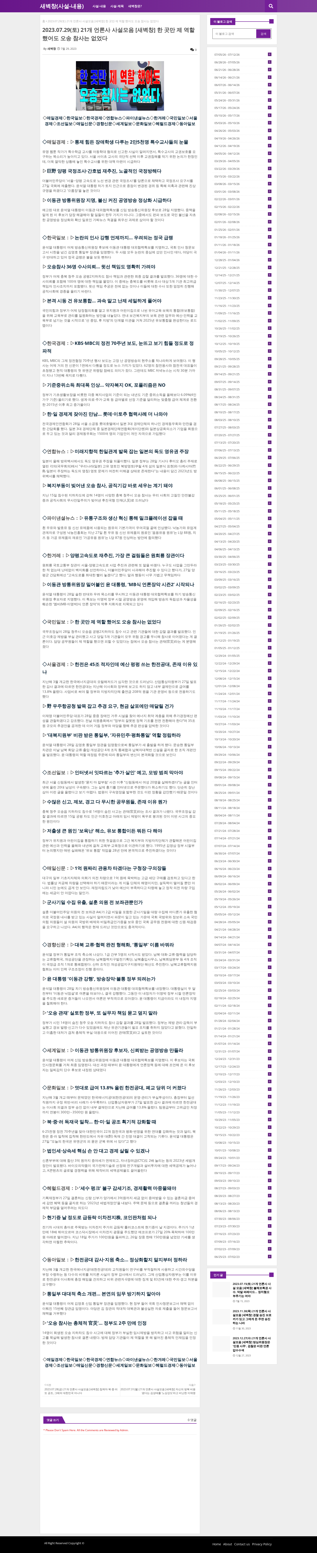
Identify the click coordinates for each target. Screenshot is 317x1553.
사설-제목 (117, 6)
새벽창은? (135, 6)
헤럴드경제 (165, 123)
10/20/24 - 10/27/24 (242, 732)
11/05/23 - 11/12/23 (242, 1112)
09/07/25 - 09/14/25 (242, 382)
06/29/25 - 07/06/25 (242, 458)
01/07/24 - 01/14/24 (242, 1044)
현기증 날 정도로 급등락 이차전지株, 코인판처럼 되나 (102, 1217)
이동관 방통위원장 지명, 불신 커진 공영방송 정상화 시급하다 (109, 200)
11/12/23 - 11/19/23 (242, 1105)
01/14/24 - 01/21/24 (242, 1036)
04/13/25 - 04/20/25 (242, 541)
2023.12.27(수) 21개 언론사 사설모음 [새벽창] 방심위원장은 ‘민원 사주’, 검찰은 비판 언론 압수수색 (252, 1344)
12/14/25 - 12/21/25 (242, 275)
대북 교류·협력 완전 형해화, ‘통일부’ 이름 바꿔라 (124, 945)
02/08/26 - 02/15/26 (242, 214)
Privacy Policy (262, 1544)
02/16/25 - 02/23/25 (242, 602)
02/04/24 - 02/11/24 (242, 1013)
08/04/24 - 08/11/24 (242, 815)
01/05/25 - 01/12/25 (242, 648)
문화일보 (144, 123)
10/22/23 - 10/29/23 (242, 1127)
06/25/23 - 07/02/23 (242, 1257)
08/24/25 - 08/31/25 (242, 397)
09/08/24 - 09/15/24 (242, 777)
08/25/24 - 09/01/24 (242, 793)
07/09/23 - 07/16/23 (242, 1242)
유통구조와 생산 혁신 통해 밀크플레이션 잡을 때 (133, 518)
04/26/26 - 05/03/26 (242, 131)
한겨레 (160, 118)
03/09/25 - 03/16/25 (242, 580)
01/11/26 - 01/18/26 (242, 245)
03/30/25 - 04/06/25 (242, 557)
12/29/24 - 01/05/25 (242, 656)
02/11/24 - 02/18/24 (242, 1006)
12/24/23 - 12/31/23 (242, 1059)
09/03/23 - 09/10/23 (242, 1181)
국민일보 (177, 118)
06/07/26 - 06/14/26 (242, 85)
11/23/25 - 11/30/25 (242, 298)
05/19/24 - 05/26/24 (242, 899)
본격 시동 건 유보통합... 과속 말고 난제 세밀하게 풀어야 (104, 301)
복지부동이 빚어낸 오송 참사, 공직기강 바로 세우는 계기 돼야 (110, 485)
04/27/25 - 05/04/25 (242, 526)
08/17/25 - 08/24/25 (242, 404)
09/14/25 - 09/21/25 (242, 374)
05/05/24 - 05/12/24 (242, 914)
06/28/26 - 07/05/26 (242, 62)
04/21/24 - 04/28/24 (242, 929)
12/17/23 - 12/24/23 (242, 1066)
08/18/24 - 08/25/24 (242, 800)
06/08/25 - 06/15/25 (242, 481)
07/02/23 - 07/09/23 (242, 1249)
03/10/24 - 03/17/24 (242, 975)
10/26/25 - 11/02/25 (242, 328)
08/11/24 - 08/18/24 (242, 808)
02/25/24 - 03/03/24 (242, 990)
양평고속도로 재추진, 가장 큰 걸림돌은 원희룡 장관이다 (127, 555)
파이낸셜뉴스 (138, 118)
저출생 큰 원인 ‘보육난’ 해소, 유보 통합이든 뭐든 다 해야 (104, 831)
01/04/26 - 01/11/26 (242, 252)
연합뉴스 (114, 118)
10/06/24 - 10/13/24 (242, 747)
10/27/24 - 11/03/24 (242, 724)
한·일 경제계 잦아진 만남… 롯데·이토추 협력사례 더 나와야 (107, 414)
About (227, 1544)
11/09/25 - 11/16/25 (242, 313)
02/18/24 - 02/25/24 (242, 998)
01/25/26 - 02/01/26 (242, 230)
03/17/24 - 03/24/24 (242, 967)
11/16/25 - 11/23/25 (242, 306)
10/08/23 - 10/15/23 (242, 1143)
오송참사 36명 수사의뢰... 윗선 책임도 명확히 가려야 (101, 266)
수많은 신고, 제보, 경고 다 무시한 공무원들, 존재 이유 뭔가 (107, 802)
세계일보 (124, 123)
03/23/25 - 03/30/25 (242, 564)
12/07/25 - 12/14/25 (242, 283)
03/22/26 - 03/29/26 (242, 169)
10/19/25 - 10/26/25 (242, 336)
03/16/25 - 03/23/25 (242, 572)
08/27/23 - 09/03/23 (242, 1188)
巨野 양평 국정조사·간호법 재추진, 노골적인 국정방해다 (104, 171)
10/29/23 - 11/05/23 (242, 1120)
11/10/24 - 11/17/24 (242, 709)
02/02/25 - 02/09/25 (242, 618)
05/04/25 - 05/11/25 (242, 519)
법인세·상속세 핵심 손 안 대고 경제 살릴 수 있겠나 (98, 1151)
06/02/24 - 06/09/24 (242, 884)
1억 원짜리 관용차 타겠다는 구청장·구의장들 (120, 868)
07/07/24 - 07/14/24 (242, 846)
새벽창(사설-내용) (62, 6)
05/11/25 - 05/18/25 (242, 511)
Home (216, 1544)
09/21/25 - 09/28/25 (242, 366)
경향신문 (104, 123)
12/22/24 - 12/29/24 (242, 663)
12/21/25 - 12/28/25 (242, 268)
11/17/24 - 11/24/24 (242, 701)
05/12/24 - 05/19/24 (242, 907)
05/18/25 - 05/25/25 (242, 503)
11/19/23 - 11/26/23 (242, 1097)
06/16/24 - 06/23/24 (242, 869)
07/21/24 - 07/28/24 (242, 831)
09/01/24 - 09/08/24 (242, 785)
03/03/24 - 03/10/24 (242, 983)
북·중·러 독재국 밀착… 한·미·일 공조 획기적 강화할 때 (101, 1122)
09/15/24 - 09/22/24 (242, 770)
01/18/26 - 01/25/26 (242, 237)
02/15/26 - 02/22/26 (242, 207)
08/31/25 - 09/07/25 (242, 389)
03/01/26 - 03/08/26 (242, 192)
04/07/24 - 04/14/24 (242, 945)
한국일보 (74, 118)
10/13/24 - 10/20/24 (242, 739)
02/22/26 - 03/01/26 (242, 199)
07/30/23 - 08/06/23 (242, 1219)
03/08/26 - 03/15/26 (242, 184)
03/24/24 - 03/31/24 (242, 960)
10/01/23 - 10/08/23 (242, 1150)
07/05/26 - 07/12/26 (242, 55)
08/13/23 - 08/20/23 (242, 1203)
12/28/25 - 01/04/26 (242, 260)
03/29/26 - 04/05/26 (242, 161)
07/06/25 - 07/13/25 (242, 450)
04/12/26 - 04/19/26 (242, 146)
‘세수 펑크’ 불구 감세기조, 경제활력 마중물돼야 (127, 1188)
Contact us (242, 1544)
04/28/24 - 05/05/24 (242, 922)
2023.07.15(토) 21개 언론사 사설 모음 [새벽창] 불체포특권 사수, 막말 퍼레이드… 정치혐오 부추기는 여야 (252, 1290)
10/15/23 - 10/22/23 (242, 1135)
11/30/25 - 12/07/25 (242, 290)
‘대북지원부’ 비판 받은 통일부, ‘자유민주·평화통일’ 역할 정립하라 (114, 735)
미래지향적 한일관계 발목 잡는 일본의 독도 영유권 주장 (132, 451)
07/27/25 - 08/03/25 (242, 427)
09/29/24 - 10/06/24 (242, 755)
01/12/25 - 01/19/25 (242, 640)
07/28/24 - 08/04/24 (242, 823)
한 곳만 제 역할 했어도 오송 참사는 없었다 (118, 622)
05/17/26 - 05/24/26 (242, 108)
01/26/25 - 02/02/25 (242, 625)
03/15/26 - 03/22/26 (242, 176)
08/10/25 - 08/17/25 (242, 412)
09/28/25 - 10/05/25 (242, 359)
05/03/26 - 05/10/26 (242, 123)
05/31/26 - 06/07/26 (242, 93)
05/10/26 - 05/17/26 (242, 115)
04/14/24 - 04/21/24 (242, 937)
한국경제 (94, 118)
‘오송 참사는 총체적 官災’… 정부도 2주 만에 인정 (97, 1323)
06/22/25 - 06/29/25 (242, 465)
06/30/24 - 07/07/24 (242, 853)
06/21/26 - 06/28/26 (242, 70)
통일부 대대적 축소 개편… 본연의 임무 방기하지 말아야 (103, 1294)
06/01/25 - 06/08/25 (242, 488)
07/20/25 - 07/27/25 (242, 435)
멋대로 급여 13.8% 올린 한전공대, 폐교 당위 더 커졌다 (130, 1088)
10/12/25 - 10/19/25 (242, 344)
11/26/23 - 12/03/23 (242, 1089)
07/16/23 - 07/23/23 (242, 1234)
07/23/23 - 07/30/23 (242, 1226)
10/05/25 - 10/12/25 (242, 351)
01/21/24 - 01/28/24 (242, 1028)
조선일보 (64, 123)
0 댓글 (192, 1420)
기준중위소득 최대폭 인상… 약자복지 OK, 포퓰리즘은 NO (106, 385)
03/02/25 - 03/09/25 (242, 587)
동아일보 (187, 123)
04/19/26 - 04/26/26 (242, 138)
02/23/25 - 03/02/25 (242, 595)
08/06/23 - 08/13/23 (242, 1211)
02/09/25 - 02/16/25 (242, 610)
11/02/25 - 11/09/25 (242, 321)
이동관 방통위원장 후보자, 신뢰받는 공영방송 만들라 (129, 1050)
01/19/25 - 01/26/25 (242, 633)
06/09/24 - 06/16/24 (242, 876)
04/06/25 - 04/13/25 (242, 549)
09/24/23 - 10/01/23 (242, 1158)
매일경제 (55, 118)
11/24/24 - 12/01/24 (242, 694)
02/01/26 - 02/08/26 (242, 222)
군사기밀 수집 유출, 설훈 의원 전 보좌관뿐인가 (95, 902)
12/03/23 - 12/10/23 (242, 1082)
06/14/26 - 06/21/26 (242, 77)
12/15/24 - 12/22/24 (242, 671)
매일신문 (84, 123)
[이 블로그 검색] (234, 33)
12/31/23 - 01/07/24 (242, 1051)
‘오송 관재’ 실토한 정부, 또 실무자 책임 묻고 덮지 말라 (102, 1013)
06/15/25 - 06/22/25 (242, 473)
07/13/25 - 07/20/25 (242, 442)
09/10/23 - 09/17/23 (242, 1173)
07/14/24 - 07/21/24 (242, 838)
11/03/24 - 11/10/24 (242, 717)
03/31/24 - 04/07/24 (242, 952)
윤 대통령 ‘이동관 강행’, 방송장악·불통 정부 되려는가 (101, 979)
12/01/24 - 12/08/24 (242, 686)
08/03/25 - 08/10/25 (242, 420)
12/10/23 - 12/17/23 (242, 1074)
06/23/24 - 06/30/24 (242, 861)
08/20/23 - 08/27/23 (242, 1196)
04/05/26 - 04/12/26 (242, 153)
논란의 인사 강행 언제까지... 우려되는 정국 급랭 (124, 237)
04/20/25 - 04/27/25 (242, 534)
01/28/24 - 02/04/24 (242, 1021)
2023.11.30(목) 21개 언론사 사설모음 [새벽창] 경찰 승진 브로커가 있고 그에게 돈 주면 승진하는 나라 (252, 1317)
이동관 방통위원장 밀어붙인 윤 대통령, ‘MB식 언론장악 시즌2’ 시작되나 (120, 584)
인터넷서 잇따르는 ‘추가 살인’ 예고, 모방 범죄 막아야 (129, 772)
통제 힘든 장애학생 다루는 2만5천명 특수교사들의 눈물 (131, 142)
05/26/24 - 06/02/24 (242, 891)
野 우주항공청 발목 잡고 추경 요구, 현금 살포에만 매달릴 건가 (110, 706)
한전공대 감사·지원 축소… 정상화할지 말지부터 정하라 (131, 1260)
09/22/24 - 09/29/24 (242, 762)
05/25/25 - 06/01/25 (242, 496)
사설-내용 (99, 6)
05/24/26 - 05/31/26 (242, 100)
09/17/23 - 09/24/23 (242, 1165)
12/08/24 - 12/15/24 (242, 678)
